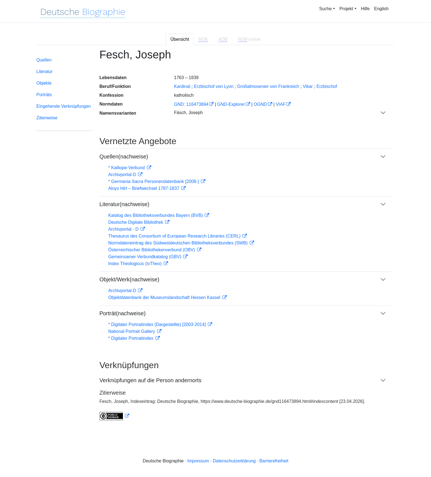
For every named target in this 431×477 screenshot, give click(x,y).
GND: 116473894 (191, 104)
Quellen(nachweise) (123, 156)
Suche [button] (325, 8)
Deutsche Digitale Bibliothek (136, 222)
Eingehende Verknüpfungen (63, 106)
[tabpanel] (215, 238)
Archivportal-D (123, 174)
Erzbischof (326, 86)
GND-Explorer (231, 104)
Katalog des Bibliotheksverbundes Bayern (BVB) (156, 215)
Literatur (44, 71)
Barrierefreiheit (273, 461)
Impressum (198, 461)
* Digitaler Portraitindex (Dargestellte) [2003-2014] (157, 324)
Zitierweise (46, 117)
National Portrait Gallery (132, 331)
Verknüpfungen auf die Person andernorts (150, 380)
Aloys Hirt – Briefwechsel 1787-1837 (144, 188)
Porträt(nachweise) (122, 313)
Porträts (44, 94)
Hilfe (365, 8)
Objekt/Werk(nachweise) (129, 279)
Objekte (44, 83)
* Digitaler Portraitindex (131, 338)
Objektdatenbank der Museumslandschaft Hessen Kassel (165, 297)
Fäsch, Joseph (188, 112)
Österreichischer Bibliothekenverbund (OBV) (152, 249)
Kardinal (182, 86)
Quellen (44, 60)
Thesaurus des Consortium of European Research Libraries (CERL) (175, 236)
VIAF (281, 104)
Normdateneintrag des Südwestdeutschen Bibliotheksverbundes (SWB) (178, 243)
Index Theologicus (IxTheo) (135, 263)
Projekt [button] (346, 8)
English (381, 8)
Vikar (308, 86)
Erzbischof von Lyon (213, 86)
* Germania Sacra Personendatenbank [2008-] (154, 181)
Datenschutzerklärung (234, 461)
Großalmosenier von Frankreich (268, 86)
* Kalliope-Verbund (127, 167)
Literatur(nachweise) (124, 204)
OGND (260, 104)
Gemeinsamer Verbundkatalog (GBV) (145, 256)
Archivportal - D (124, 229)
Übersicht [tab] (180, 39)
